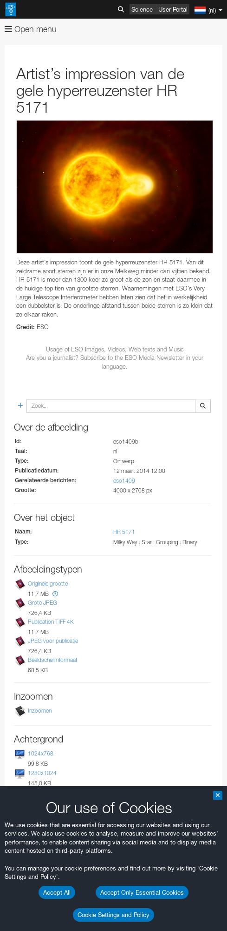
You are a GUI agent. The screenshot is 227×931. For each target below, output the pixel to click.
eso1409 (124, 480)
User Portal (173, 9)
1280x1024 (42, 772)
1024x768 (40, 753)
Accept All (57, 892)
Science (142, 9)
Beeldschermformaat (53, 659)
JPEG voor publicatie (53, 640)
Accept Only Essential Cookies (142, 892)
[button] (55, 593)
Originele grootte (48, 583)
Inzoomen (40, 710)
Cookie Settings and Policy (113, 914)
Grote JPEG (42, 602)
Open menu (31, 29)
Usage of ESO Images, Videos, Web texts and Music (115, 349)
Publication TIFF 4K (51, 621)
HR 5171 (124, 531)
